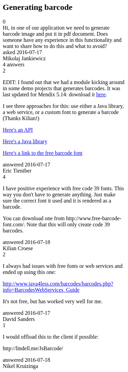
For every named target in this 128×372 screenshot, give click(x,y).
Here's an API (18, 130)
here (101, 94)
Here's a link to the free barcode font (42, 153)
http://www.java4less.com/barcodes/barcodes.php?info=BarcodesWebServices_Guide (58, 287)
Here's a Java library (25, 141)
